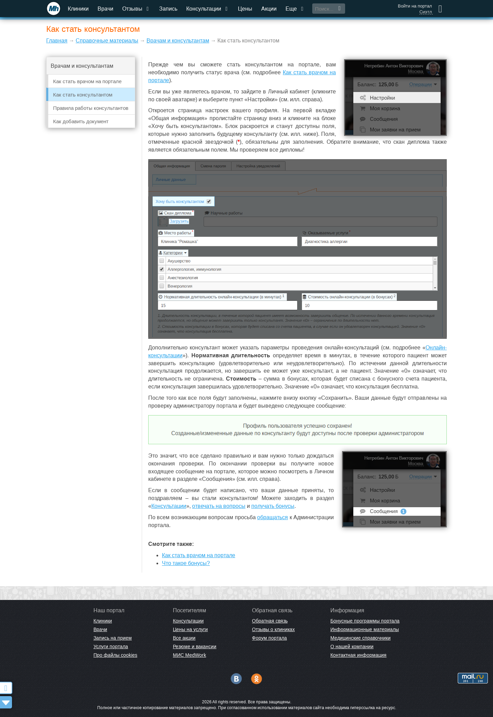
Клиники (78, 9)
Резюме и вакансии (194, 646)
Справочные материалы (107, 40)
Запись (168, 9)
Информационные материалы (364, 629)
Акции (269, 9)
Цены (245, 9)
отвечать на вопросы (218, 506)
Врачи (105, 9)
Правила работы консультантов (90, 108)
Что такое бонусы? (186, 563)
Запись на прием (112, 638)
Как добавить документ (81, 121)
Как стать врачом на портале (87, 81)
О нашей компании (352, 646)
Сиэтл (425, 12)
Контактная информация (358, 655)
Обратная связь (270, 621)
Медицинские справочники (360, 638)
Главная (56, 40)
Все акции (184, 638)
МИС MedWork (189, 655)
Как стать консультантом (82, 95)
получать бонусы (272, 506)
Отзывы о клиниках (273, 629)
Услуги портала (110, 646)
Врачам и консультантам (178, 40)
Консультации (207, 9)
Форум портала (269, 638)
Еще (295, 9)
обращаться (272, 517)
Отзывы (136, 9)
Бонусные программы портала (365, 621)
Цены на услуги (190, 629)
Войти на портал (415, 6)
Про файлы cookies (115, 655)
